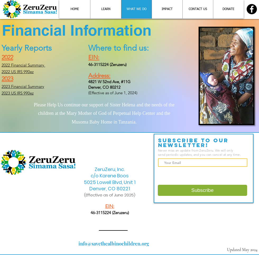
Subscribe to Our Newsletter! (193, 143)
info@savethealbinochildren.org (113, 243)
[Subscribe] (202, 190)
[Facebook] (252, 9)
